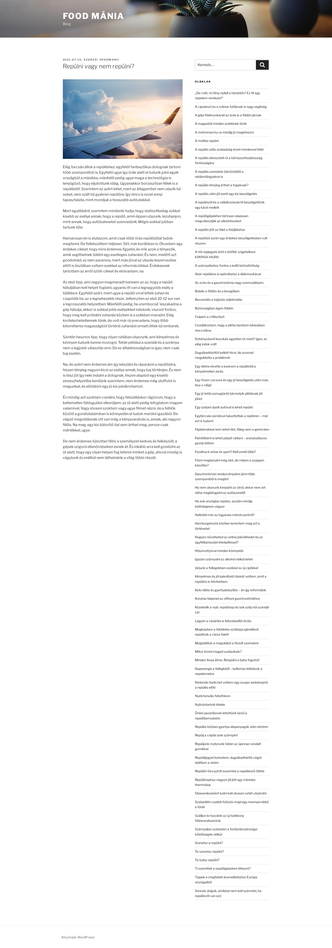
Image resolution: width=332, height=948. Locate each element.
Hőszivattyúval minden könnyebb (219, 551)
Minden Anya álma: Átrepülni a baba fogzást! (227, 660)
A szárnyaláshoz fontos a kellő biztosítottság (227, 265)
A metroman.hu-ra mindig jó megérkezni (224, 132)
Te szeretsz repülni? (209, 851)
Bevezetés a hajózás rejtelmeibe (218, 299)
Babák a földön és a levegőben (217, 291)
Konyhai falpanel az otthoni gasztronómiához (227, 598)
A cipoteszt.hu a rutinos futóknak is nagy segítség (231, 107)
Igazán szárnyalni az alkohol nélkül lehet (224, 559)
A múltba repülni (207, 141)
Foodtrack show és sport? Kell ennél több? (225, 452)
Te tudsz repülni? (207, 860)
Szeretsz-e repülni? (209, 843)
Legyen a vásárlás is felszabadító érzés (223, 621)
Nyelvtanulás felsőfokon (212, 696)
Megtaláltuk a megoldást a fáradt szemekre (227, 643)
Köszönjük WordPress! (77, 937)
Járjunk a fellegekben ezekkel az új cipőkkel (226, 568)
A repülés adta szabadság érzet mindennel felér (229, 149)
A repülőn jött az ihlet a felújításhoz (220, 230)
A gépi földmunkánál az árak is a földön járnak (228, 115)
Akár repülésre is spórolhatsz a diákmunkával (228, 274)
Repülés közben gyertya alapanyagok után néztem (231, 727)
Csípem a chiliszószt (209, 317)
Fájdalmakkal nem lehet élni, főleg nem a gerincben (232, 429)
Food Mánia (94, 16)
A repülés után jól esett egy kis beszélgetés (226, 194)
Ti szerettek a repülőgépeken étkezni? (222, 868)
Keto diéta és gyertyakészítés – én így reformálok (230, 590)
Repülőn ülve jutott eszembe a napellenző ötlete (229, 771)
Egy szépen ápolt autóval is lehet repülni (224, 407)
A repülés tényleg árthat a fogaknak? (221, 185)
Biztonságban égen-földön (214, 308)
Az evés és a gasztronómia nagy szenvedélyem (229, 283)
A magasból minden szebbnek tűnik (221, 123)
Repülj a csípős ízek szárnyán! (216, 735)
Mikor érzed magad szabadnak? (218, 651)
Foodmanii (109, 59)
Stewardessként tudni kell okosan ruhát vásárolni (230, 793)
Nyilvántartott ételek (210, 704)
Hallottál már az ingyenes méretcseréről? (225, 515)
